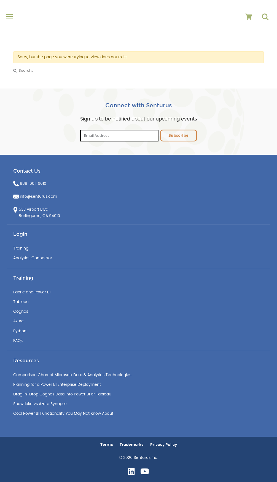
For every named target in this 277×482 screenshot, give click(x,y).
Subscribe (178, 135)
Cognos (20, 312)
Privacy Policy (163, 445)
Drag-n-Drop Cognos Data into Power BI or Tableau (62, 394)
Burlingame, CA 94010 (39, 216)
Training (20, 248)
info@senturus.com (38, 197)
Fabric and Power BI (31, 292)
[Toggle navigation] (37, 16)
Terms (106, 445)
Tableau (21, 302)
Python (19, 331)
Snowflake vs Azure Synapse (40, 404)
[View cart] (248, 17)
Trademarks (132, 445)
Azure (18, 321)
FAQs (18, 341)
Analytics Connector (32, 258)
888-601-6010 (33, 184)
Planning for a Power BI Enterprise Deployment (57, 385)
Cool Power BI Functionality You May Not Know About (63, 414)
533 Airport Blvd (33, 209)
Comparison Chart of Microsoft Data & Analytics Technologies (72, 375)
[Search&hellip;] (138, 70)
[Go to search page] (265, 17)
